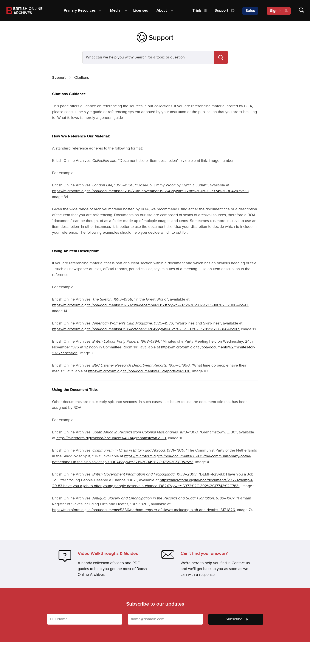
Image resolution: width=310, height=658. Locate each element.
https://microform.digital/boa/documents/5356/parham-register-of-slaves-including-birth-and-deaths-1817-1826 (143, 510)
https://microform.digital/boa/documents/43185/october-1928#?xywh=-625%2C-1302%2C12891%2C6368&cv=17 (145, 329)
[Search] (221, 57)
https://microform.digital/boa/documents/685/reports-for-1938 (139, 371)
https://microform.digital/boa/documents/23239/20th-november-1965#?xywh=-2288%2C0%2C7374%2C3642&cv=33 (150, 191)
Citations (81, 77)
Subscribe (237, 619)
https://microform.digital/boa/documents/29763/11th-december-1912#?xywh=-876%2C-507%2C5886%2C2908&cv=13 (150, 305)
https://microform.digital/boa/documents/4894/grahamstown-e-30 (111, 438)
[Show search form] (297, 10)
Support (59, 77)
